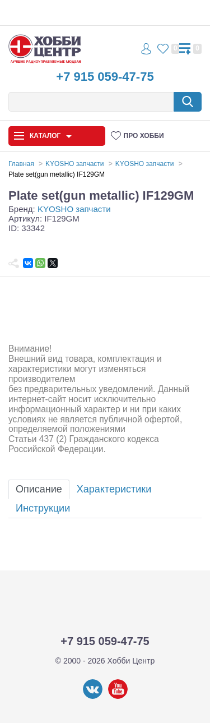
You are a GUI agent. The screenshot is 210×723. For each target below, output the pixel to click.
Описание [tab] (39, 489)
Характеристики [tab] (114, 489)
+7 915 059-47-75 (104, 77)
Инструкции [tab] (43, 508)
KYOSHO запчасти (74, 209)
